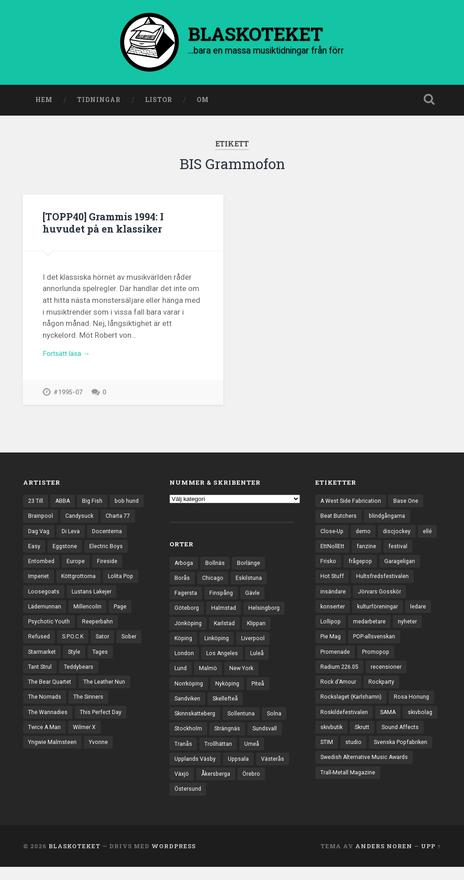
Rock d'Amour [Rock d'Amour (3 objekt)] (339, 691)
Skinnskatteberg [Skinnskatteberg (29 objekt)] (196, 721)
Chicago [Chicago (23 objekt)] (214, 580)
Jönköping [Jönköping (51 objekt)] (188, 627)
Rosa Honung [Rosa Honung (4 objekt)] (415, 706)
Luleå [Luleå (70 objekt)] (259, 658)
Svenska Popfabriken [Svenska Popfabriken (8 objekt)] (349, 769)
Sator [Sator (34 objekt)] (35, 659)
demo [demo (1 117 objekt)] (365, 534)
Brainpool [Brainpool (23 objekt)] (79, 518)
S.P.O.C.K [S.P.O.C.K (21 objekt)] (119, 644)
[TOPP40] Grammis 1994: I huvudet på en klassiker (107, 224)
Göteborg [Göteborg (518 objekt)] (187, 611)
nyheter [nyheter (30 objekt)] (411, 628)
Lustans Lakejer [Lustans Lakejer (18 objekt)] (49, 612)
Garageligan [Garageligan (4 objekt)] (403, 565)
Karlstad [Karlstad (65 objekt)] (227, 627)
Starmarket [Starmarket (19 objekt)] (99, 659)
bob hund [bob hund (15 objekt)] (40, 518)
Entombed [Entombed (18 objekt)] (88, 565)
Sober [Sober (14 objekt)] (63, 659)
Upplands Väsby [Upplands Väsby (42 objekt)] (196, 769)
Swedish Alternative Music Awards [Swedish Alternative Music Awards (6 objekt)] (366, 785)
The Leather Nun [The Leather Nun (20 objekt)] (108, 691)
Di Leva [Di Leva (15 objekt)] (112, 534)
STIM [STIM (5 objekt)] (378, 754)
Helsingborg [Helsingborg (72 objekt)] (267, 611)
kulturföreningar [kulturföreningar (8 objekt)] (380, 612)
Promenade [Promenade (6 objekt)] (336, 659)
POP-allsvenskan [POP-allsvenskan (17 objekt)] (377, 644)
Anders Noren (383, 858)
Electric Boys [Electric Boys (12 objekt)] (45, 565)
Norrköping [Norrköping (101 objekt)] (189, 690)
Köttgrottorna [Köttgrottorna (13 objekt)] (115, 581)
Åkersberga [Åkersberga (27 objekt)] (255, 784)
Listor (158, 101)
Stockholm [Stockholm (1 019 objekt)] (188, 737)
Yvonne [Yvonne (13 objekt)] (101, 754)
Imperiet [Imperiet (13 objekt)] (73, 581)
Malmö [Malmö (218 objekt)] (209, 674)
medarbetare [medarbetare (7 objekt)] (371, 628)
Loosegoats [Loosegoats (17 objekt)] (84, 597)
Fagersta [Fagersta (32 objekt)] (186, 595)
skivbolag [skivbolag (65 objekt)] (333, 738)
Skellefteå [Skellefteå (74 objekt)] (227, 706)
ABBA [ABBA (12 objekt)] (64, 502)
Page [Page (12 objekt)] (75, 628)
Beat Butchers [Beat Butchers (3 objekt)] (339, 518)
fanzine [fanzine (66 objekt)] (389, 550)
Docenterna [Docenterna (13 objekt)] (43, 550)
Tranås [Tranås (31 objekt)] (183, 753)
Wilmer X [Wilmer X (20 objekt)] (86, 738)
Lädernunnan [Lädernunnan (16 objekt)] (99, 612)
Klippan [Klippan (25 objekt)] (261, 627)
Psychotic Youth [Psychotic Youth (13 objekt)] (117, 628)
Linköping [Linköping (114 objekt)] (219, 643)
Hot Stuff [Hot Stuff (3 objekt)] (332, 581)
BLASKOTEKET (74, 858)
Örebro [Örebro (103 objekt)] (184, 800)
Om (203, 101)
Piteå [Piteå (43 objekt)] (262, 690)
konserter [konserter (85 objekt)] (333, 612)
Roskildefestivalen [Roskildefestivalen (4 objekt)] (345, 722)
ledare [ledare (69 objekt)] (423, 612)
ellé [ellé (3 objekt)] (324, 550)
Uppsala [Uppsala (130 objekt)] (242, 769)
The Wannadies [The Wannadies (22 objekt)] (48, 722)
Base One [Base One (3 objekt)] (409, 502)
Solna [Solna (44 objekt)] (278, 721)
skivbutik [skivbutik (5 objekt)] (371, 738)
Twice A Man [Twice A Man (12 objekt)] (45, 738)
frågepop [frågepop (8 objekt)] (362, 565)
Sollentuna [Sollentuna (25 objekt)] (245, 721)
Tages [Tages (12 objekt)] (36, 675)
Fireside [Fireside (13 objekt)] (38, 581)
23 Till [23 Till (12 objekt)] (36, 502)
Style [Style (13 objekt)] (133, 659)
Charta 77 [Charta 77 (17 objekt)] (41, 534)
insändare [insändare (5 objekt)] (333, 597)
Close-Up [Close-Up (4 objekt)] (332, 534)
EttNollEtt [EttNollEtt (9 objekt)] (354, 550)
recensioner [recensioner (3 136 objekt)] (389, 675)
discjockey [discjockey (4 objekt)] (399, 534)
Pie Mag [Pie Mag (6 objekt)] (331, 644)
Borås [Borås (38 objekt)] (182, 580)
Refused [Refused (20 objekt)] (83, 644)
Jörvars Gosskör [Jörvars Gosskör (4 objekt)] (382, 597)
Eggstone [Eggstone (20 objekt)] (109, 550)
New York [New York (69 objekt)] (243, 674)
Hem (44, 101)
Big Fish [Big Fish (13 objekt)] (94, 502)
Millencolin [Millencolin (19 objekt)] (42, 628)
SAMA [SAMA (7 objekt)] (390, 722)
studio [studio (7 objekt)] (406, 754)
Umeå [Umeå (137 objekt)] (253, 753)
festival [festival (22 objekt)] (421, 550)
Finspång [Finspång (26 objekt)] (223, 595)
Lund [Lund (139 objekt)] (181, 674)
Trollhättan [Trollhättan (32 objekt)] (219, 753)
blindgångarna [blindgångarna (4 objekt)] (389, 518)
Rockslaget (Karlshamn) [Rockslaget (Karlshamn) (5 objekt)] (352, 706)
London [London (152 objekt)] (184, 658)
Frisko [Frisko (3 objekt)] (328, 565)
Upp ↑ (430, 858)
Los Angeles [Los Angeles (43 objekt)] (223, 658)
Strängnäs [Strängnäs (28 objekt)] (229, 737)
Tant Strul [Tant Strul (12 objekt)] (69, 675)
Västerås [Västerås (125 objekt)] (186, 784)
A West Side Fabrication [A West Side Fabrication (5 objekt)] (352, 502)
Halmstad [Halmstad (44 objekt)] (226, 611)
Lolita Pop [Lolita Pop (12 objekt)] (42, 597)
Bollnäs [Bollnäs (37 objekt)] (217, 564)
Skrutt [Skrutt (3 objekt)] (404, 738)
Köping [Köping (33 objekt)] (183, 643)
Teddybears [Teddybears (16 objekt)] (110, 675)
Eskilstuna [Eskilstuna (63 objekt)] (250, 580)
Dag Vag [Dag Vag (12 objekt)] (78, 534)
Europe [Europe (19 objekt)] (124, 565)
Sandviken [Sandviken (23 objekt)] (188, 706)
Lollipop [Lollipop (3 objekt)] (331, 628)
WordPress (173, 858)
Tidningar (99, 101)
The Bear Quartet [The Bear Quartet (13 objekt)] (51, 691)
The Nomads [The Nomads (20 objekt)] (45, 706)
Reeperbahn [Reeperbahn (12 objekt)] (44, 644)
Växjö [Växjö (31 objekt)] (219, 784)
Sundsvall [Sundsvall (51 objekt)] (268, 737)
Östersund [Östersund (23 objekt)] (220, 800)
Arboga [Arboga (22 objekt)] (184, 564)
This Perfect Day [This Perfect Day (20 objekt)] (103, 722)
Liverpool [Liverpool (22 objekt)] (257, 643)
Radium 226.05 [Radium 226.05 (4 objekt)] (340, 675)
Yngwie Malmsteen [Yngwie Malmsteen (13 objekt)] (53, 754)
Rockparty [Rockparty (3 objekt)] (384, 691)
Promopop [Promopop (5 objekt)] (378, 659)
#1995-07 (67, 396)
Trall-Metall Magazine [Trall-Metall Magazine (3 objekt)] (348, 801)
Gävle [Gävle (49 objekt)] (254, 595)
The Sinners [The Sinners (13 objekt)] (90, 706)
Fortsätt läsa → (69, 356)
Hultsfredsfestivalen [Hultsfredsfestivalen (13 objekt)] (385, 581)
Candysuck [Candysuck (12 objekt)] (118, 518)
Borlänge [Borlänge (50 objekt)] (251, 564)
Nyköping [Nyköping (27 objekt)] (230, 690)
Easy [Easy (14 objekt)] (78, 550)
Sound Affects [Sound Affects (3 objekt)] (339, 754)
